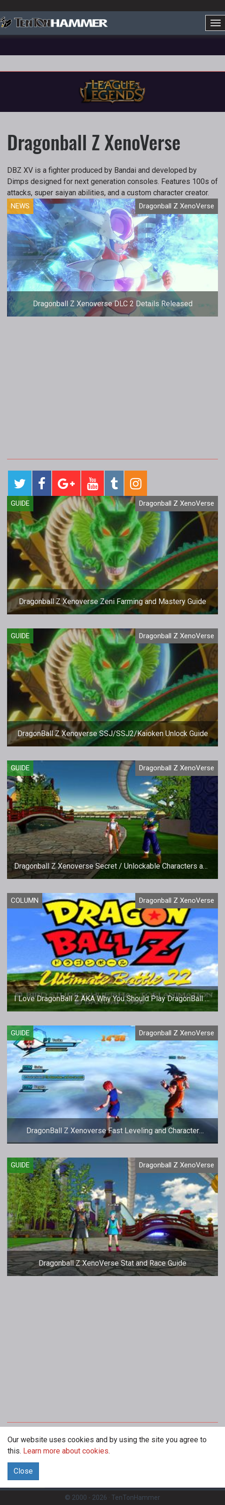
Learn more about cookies (66, 1450)
